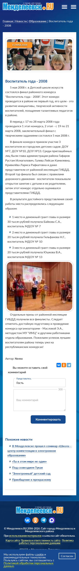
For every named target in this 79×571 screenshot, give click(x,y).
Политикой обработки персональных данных (28, 564)
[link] (8, 21)
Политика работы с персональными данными (46, 542)
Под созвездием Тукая (27, 467)
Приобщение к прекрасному (31, 479)
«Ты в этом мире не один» (29, 461)
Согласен (67, 556)
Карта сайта (13, 540)
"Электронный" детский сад (31, 473)
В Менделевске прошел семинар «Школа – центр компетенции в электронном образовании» (39, 450)
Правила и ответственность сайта (40, 540)
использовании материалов (25, 535)
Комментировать (48, 419)
